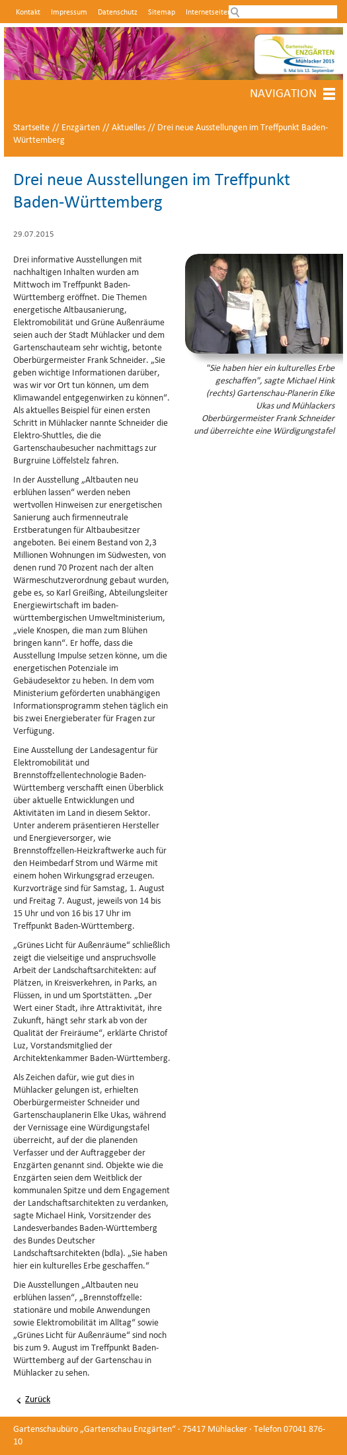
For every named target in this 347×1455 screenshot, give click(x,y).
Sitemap (161, 13)
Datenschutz (117, 13)
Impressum (69, 13)
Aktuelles (128, 128)
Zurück (37, 1400)
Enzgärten (80, 128)
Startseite (31, 128)
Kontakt (28, 13)
